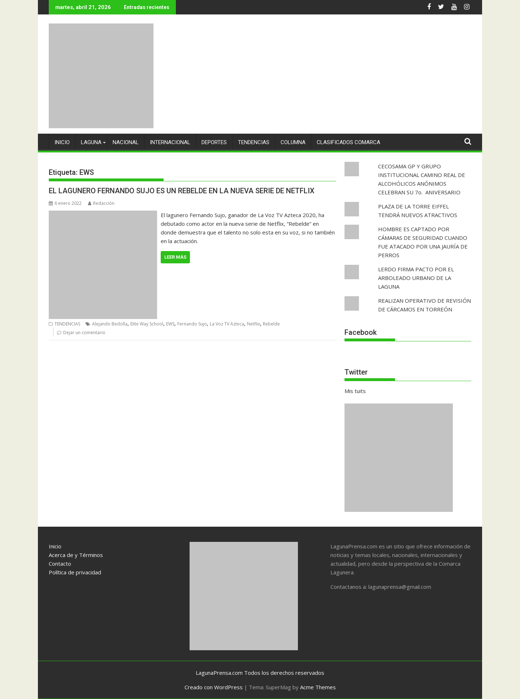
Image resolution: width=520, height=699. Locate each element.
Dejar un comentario (84, 332)
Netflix (253, 324)
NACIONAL (126, 142)
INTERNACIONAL (170, 142)
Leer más (175, 257)
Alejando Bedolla (109, 324)
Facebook (360, 332)
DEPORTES (214, 142)
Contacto (60, 563)
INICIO (62, 142)
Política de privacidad (75, 572)
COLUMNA (293, 142)
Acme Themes (318, 687)
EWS (170, 324)
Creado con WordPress (214, 687)
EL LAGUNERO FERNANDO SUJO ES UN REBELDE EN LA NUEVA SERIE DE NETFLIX (182, 190)
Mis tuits (355, 390)
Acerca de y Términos (76, 554)
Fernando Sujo (192, 324)
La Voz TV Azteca (227, 324)
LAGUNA (91, 142)
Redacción (101, 203)
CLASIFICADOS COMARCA (348, 142)
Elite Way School (146, 324)
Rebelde (271, 324)
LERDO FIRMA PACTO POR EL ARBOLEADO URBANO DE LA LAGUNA (416, 278)
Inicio (55, 546)
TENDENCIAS (253, 142)
